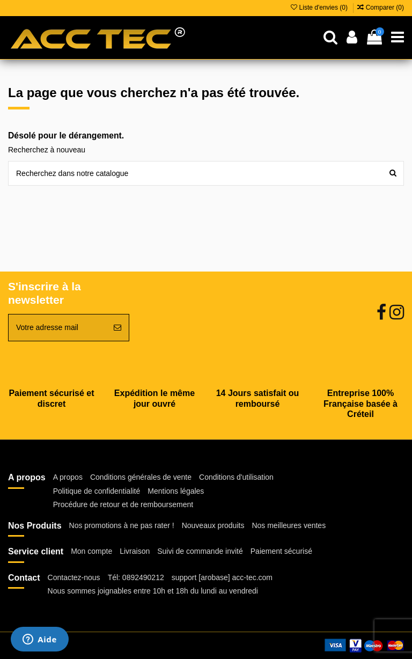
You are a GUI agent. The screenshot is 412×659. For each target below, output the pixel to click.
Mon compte (91, 551)
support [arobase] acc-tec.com (222, 577)
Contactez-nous (74, 577)
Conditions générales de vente (141, 477)
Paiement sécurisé (281, 551)
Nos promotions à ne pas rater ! (121, 525)
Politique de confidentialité (97, 491)
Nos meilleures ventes (289, 525)
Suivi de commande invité (200, 551)
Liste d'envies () (320, 7)
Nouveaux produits (213, 525)
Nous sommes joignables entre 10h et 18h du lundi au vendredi (153, 591)
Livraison (135, 551)
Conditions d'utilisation (236, 477)
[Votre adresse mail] (57, 327)
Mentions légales (176, 491)
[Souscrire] (117, 327)
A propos (68, 477)
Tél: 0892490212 (136, 577)
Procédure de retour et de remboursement (123, 504)
